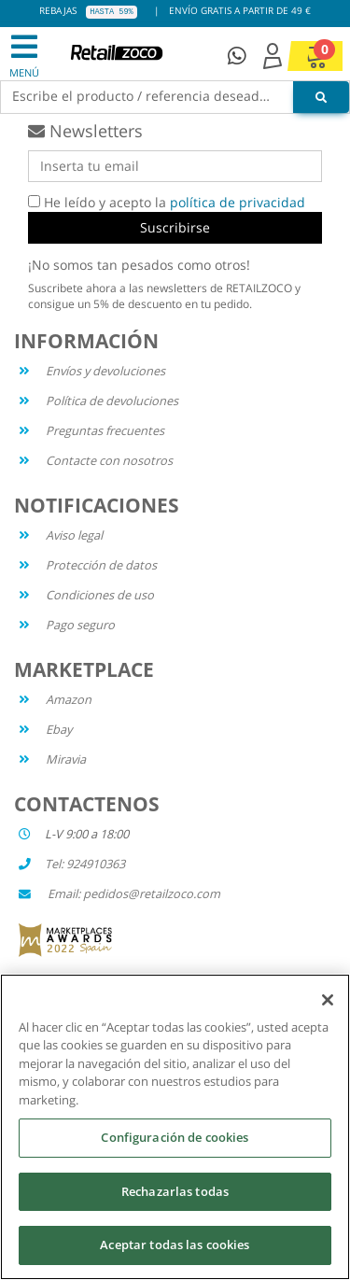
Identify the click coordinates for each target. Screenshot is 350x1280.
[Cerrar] (327, 999)
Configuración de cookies (174, 1137)
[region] (175, 1127)
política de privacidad (237, 202)
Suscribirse (175, 227)
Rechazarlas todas (175, 1191)
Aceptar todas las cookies (174, 1244)
